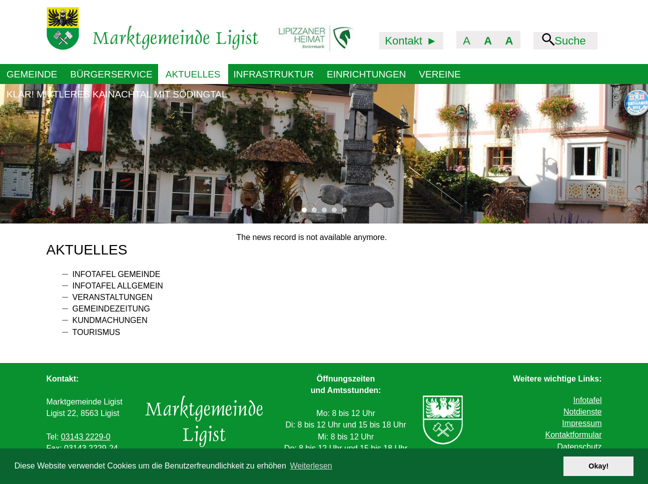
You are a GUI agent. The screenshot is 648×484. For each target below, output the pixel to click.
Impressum (581, 423)
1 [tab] (307, 213)
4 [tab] (337, 213)
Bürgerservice (111, 74)
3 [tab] (327, 213)
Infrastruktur (274, 74)
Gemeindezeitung (112, 308)
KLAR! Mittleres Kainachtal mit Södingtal (117, 94)
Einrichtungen (366, 74)
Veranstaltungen (113, 297)
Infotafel (587, 400)
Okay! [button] (598, 466)
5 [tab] (347, 213)
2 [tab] (317, 213)
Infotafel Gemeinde (117, 274)
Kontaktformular (573, 434)
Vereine (439, 74)
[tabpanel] (324, 154)
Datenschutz (579, 446)
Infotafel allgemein (118, 286)
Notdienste (582, 412)
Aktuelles (193, 74)
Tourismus (97, 332)
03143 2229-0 (86, 436)
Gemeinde (32, 74)
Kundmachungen (110, 320)
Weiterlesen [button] (311, 466)
